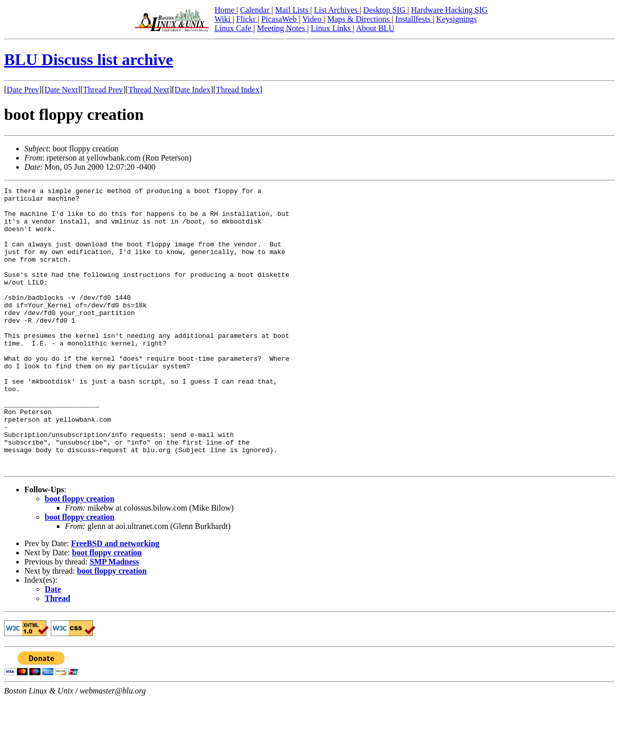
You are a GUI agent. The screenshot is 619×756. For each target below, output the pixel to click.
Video (312, 19)
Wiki (223, 19)
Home (225, 10)
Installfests (413, 19)
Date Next (61, 89)
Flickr (246, 19)
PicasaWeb (280, 19)
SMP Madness (114, 618)
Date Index (193, 89)
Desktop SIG (385, 10)
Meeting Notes (282, 28)
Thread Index (237, 89)
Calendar (256, 10)
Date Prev (23, 89)
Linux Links (332, 28)
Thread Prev (103, 89)
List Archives (337, 10)
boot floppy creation (79, 555)
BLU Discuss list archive (88, 59)
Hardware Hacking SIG (449, 10)
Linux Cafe (233, 28)
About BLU (375, 28)
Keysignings (456, 19)
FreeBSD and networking (115, 599)
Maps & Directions (359, 19)
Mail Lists (292, 10)
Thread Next (148, 89)
